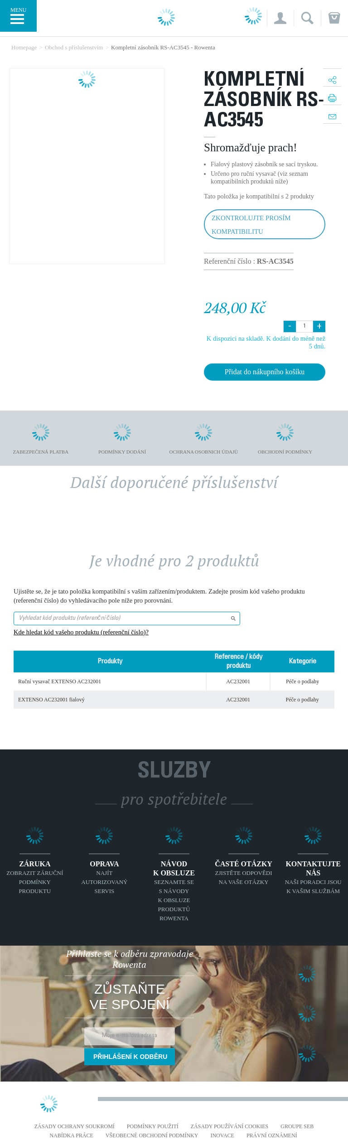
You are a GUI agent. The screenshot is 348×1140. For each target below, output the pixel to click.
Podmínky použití (153, 1127)
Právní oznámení (271, 1136)
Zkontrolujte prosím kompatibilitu (251, 224)
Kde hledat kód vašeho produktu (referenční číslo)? (81, 632)
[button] (280, 18)
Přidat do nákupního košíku (264, 372)
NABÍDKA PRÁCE (71, 1136)
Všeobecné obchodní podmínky (152, 1136)
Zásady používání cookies (230, 1127)
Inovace (222, 1136)
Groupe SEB (297, 1127)
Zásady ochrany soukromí (74, 1127)
